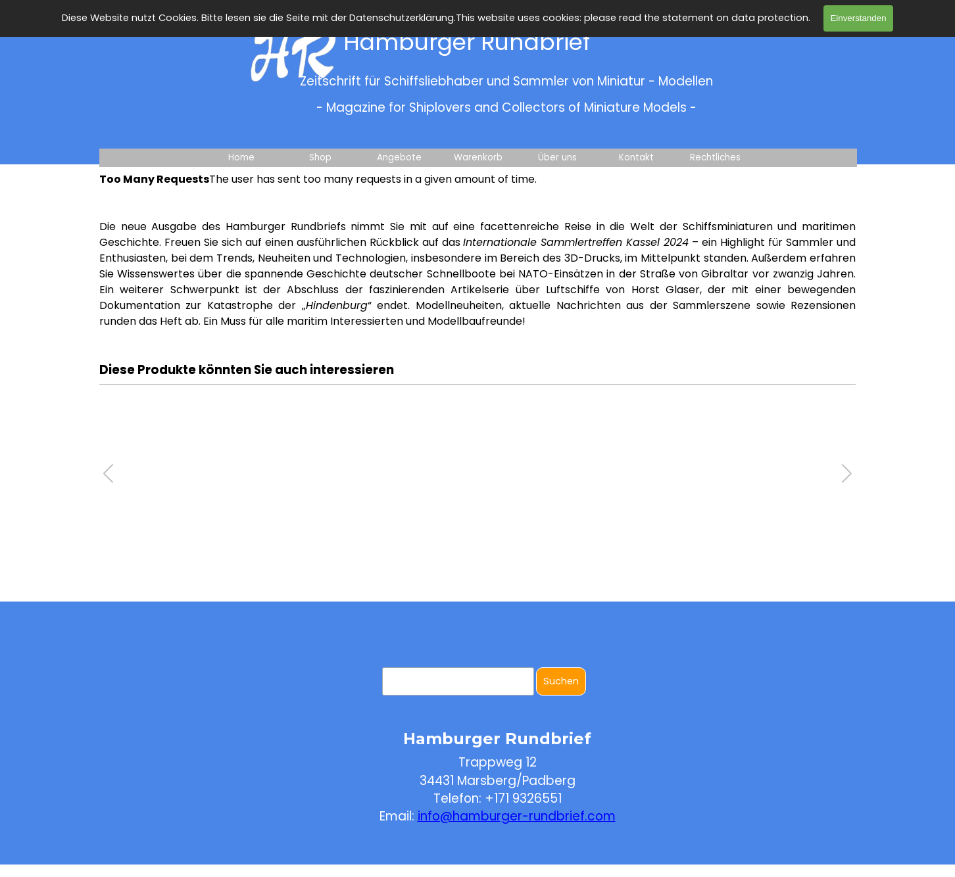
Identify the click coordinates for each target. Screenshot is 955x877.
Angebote (399, 157)
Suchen (561, 681)
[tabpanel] (477, 274)
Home (241, 157)
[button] (847, 473)
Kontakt (636, 157)
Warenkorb (478, 157)
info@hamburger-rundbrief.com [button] (517, 816)
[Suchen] (458, 681)
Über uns (557, 157)
